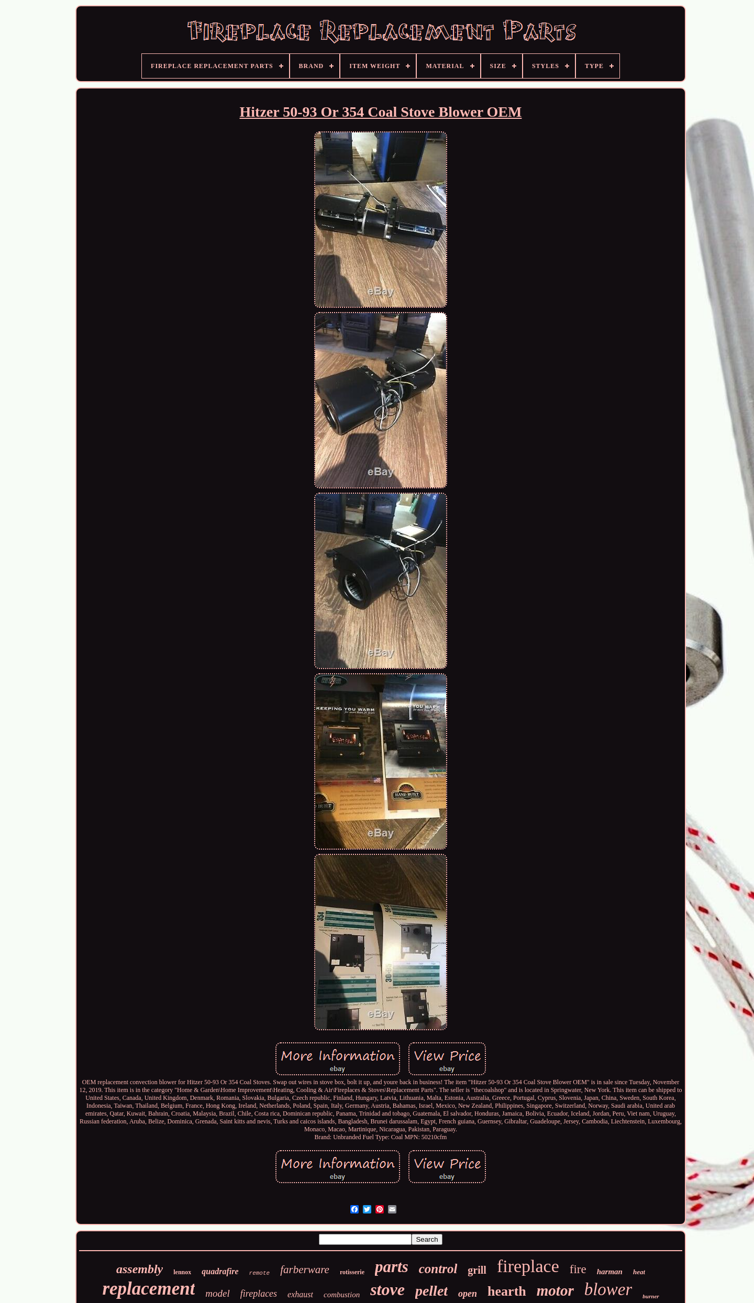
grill (477, 1270)
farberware (304, 1269)
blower (608, 1289)
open (467, 1293)
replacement (148, 1288)
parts (391, 1266)
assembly (139, 1269)
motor (555, 1290)
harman (610, 1271)
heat (639, 1272)
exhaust (300, 1294)
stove (387, 1289)
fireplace (528, 1266)
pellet (431, 1291)
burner (650, 1296)
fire (578, 1269)
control (438, 1269)
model (217, 1293)
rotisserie (352, 1272)
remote (259, 1273)
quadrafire (220, 1271)
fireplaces (258, 1293)
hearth (506, 1291)
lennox (182, 1272)
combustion (342, 1294)
